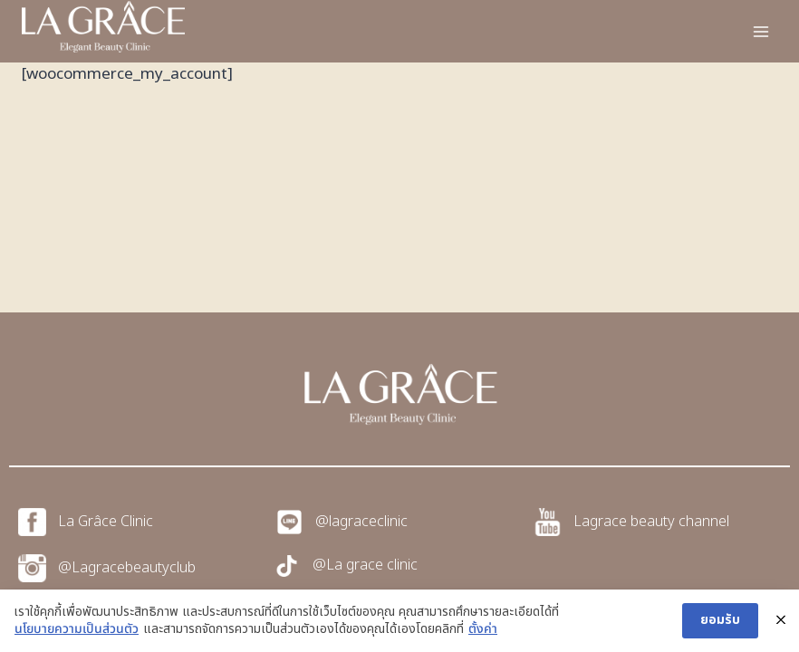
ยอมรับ (720, 619)
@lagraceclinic (361, 521)
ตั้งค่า (482, 629)
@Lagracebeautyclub (127, 568)
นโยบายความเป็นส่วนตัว (76, 629)
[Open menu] (760, 31)
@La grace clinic (365, 565)
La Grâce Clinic (105, 521)
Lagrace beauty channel (651, 521)
